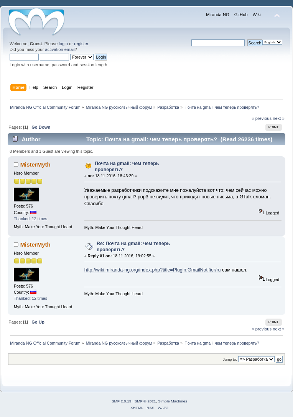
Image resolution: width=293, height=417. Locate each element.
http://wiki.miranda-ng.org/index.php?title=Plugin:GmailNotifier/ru (152, 270)
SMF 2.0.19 (122, 401)
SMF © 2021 (145, 401)
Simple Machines (172, 401)
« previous (262, 118)
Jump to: (230, 359)
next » (279, 118)
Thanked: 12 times (30, 218)
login (63, 43)
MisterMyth (35, 164)
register (81, 43)
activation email (59, 49)
